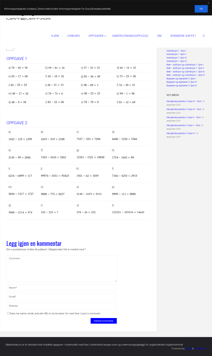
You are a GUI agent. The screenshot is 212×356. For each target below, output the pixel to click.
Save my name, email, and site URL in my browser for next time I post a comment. (54, 313)
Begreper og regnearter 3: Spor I (181, 78)
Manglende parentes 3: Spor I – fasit (183, 125)
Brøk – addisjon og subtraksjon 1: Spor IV (186, 75)
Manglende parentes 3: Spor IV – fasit (184, 101)
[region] (106, 7)
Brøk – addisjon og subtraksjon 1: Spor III (186, 71)
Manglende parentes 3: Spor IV (181, 133)
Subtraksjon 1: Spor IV (177, 61)
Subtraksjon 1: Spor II (176, 54)
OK (201, 8)
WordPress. (200, 348)
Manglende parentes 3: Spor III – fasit (184, 109)
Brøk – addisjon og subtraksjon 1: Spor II (185, 68)
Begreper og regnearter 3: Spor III (182, 85)
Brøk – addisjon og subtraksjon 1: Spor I (185, 64)
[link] (204, 36)
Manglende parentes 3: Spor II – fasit (184, 117)
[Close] (208, 3)
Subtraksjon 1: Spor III (177, 57)
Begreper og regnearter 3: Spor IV (182, 82)
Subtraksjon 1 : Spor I (176, 50)
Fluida (187, 348)
